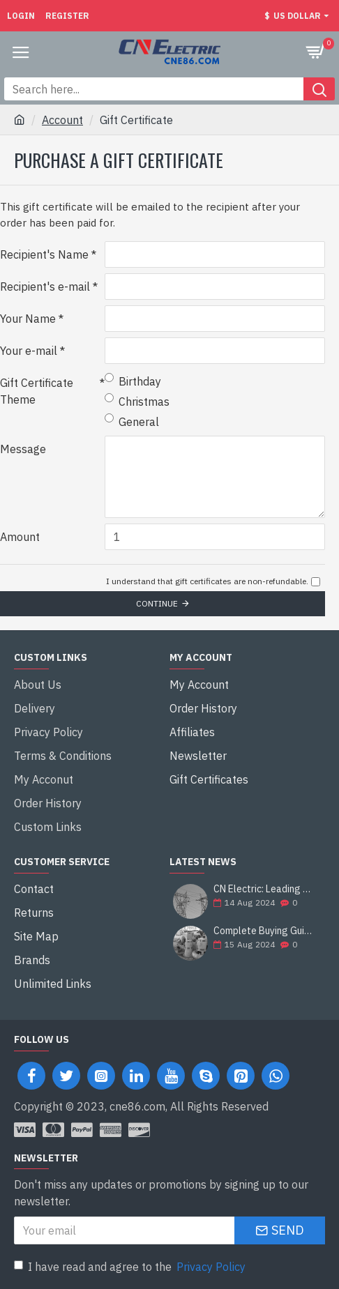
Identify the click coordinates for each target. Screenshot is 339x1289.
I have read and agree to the (131, 1266)
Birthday (133, 380)
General (132, 421)
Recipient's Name (44, 254)
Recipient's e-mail (45, 286)
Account (62, 120)
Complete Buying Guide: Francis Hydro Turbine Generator (264, 931)
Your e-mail (28, 351)
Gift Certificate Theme (36, 391)
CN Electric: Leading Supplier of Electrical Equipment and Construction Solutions (264, 889)
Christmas (137, 401)
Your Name (28, 319)
